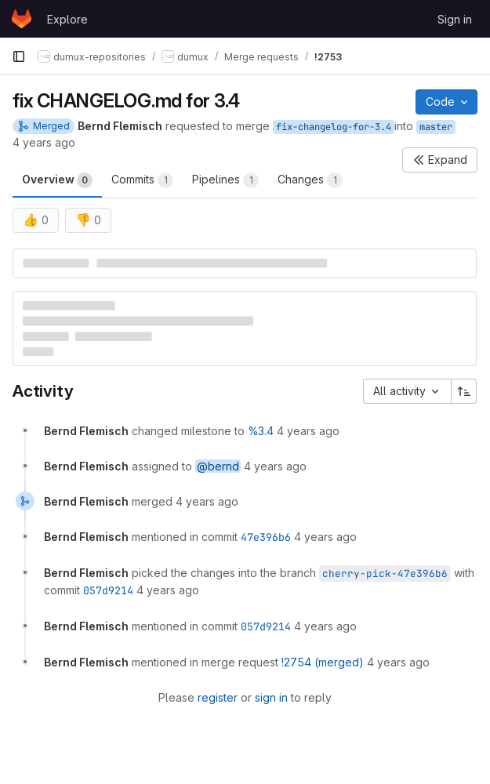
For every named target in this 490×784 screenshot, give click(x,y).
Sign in (454, 19)
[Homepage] (21, 18)
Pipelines (225, 180)
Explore (67, 19)
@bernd (218, 466)
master (435, 127)
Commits (142, 180)
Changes (310, 180)
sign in (271, 697)
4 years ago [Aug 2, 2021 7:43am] (44, 142)
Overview (57, 180)
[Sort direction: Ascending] (464, 391)
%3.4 (261, 430)
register (218, 697)
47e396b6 (266, 537)
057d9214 (108, 590)
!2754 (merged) (322, 662)
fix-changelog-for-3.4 (333, 127)
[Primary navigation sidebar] (18, 56)
